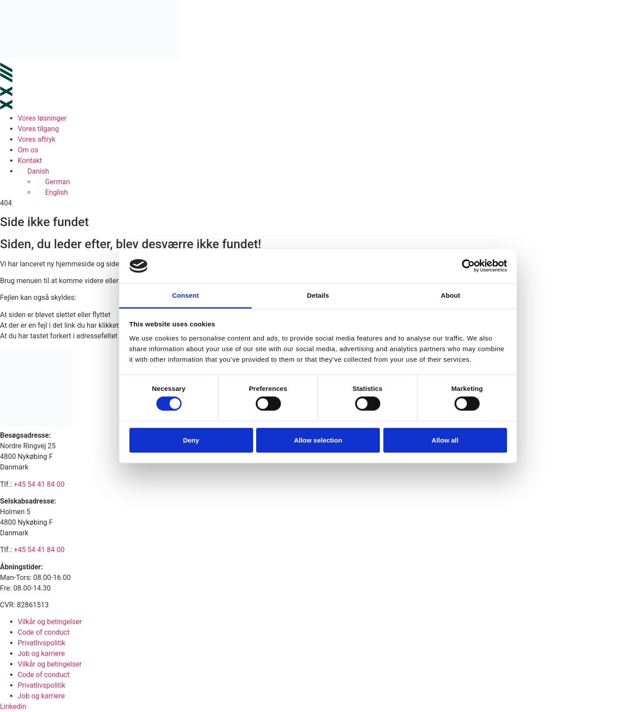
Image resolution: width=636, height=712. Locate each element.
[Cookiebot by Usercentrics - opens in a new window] (468, 266)
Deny (191, 439)
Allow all (445, 439)
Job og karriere (41, 653)
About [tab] (450, 295)
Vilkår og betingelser (50, 621)
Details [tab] (318, 295)
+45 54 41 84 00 (39, 484)
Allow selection (318, 439)
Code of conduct (43, 632)
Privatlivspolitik (41, 643)
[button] (327, 171)
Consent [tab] (185, 295)
